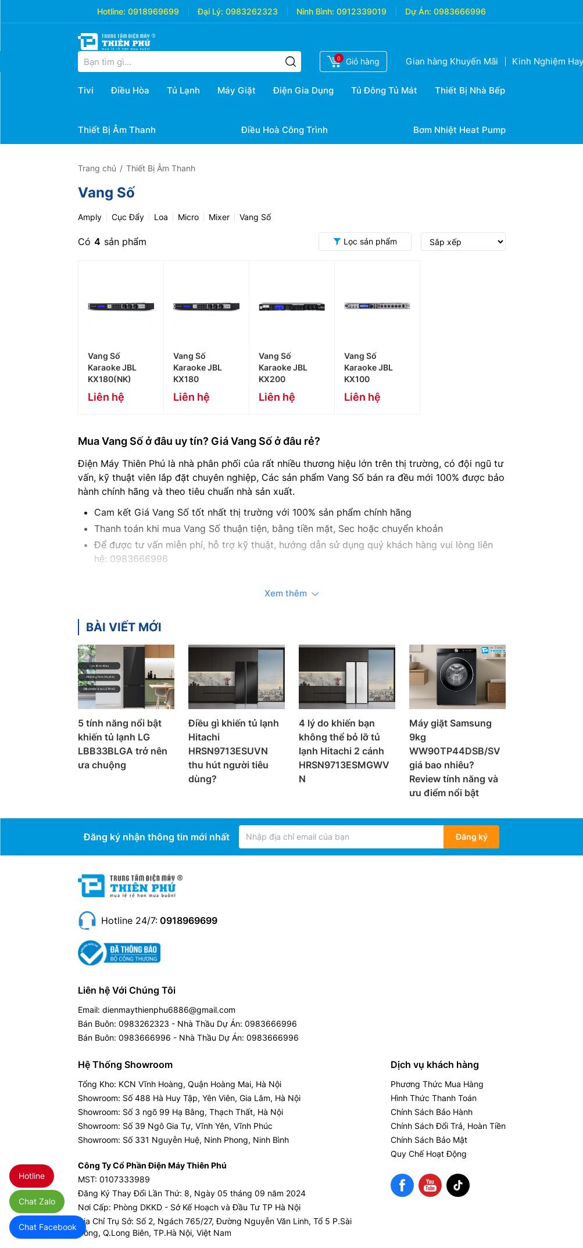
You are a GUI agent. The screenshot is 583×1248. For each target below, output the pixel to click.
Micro (188, 217)
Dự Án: (418, 11)
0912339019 (362, 11)
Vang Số (255, 217)
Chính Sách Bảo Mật (429, 1140)
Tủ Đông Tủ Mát (384, 90)
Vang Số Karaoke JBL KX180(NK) (112, 367)
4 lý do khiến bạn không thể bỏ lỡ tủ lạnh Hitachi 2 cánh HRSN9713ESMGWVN (344, 751)
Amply (90, 217)
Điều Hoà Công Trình (284, 129)
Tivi (86, 90)
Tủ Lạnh (183, 90)
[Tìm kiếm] (290, 61)
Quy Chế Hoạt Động (429, 1154)
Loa (161, 217)
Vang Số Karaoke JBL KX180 (197, 367)
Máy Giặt (236, 90)
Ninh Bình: (315, 11)
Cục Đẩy (128, 217)
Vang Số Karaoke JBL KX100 (368, 367)
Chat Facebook (48, 1227)
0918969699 (153, 11)
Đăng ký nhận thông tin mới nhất (157, 837)
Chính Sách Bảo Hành (432, 1112)
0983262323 (252, 11)
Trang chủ (97, 168)
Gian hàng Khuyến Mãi (452, 61)
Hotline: (111, 11)
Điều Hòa (130, 90)
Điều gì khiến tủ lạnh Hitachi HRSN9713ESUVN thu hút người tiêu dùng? (233, 751)
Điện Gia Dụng (303, 90)
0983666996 (460, 11)
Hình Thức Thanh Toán (434, 1098)
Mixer (219, 217)
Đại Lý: (210, 11)
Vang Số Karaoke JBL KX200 (283, 367)
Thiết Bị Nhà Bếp (470, 90)
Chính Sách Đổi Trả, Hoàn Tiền (448, 1126)
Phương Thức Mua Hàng (437, 1084)
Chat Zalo (37, 1201)
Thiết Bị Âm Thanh (117, 129)
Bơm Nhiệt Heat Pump (459, 129)
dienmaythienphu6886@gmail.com (168, 1010)
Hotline (32, 1176)
